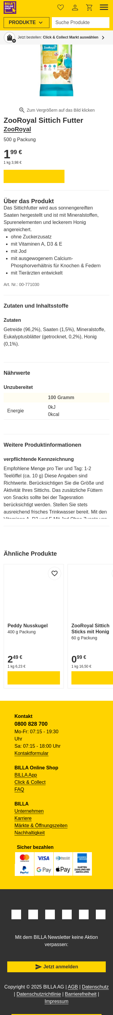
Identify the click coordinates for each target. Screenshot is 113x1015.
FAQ (19, 789)
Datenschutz (95, 986)
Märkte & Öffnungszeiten (40, 825)
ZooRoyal (17, 129)
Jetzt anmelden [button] (56, 966)
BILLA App (25, 775)
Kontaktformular (31, 753)
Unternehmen (29, 811)
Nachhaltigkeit (29, 832)
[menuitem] (26, 22)
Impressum (56, 1001)
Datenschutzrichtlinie (39, 994)
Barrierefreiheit (80, 994)
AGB (73, 986)
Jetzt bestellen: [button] (58, 37)
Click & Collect (30, 782)
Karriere (23, 818)
